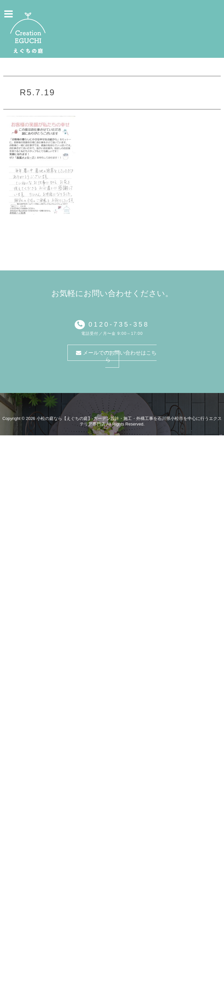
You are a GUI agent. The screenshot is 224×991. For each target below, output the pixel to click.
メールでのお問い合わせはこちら (116, 356)
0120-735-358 (117, 324)
